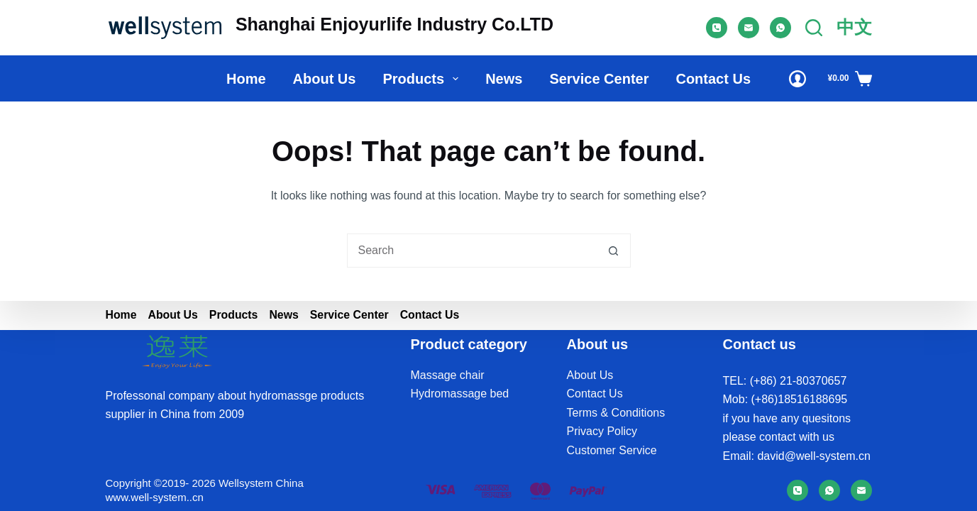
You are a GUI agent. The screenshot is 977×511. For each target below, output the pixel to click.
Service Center (598, 79)
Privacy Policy (602, 431)
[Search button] (614, 250)
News (503, 79)
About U (587, 375)
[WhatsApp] (780, 27)
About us (324, 79)
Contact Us (713, 79)
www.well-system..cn (155, 497)
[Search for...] (472, 250)
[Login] (797, 78)
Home (246, 79)
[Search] (813, 27)
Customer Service (612, 450)
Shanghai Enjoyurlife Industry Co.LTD (394, 24)
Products (423, 78)
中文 (854, 27)
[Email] (748, 27)
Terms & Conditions (616, 413)
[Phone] (716, 27)
